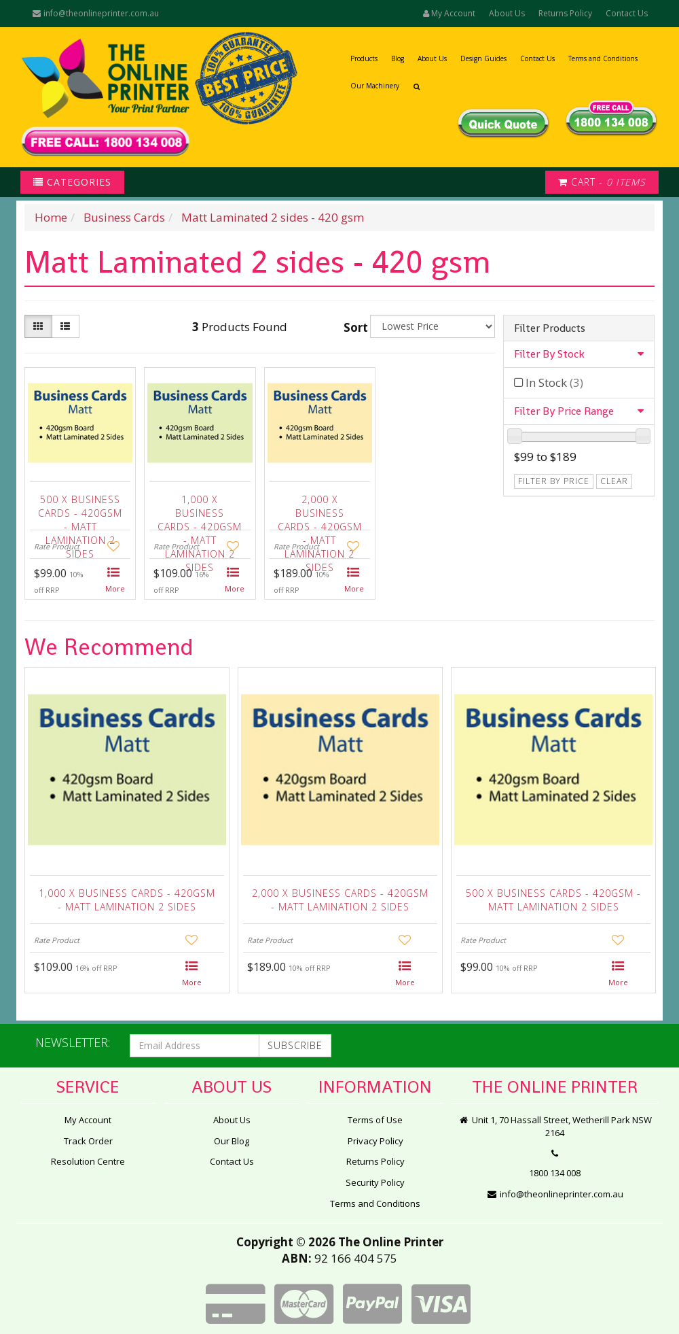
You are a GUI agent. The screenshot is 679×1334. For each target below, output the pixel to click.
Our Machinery (374, 85)
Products (364, 58)
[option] (127, 833)
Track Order (88, 1141)
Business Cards (124, 217)
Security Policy (375, 1182)
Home (51, 217)
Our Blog (231, 1141)
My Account (88, 1120)
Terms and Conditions (603, 58)
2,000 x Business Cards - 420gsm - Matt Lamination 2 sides (320, 509)
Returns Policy (565, 13)
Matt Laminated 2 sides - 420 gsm (272, 217)
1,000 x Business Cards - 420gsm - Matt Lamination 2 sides (200, 509)
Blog (397, 58)
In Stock (554, 382)
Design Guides (483, 58)
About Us (507, 13)
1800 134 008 (555, 1173)
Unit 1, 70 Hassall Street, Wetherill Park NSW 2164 (555, 1126)
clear (614, 481)
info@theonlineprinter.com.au (95, 13)
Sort (355, 327)
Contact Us (627, 13)
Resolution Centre (88, 1161)
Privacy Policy (375, 1141)
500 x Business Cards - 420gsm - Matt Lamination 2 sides (80, 509)
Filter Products (549, 328)
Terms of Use (375, 1120)
